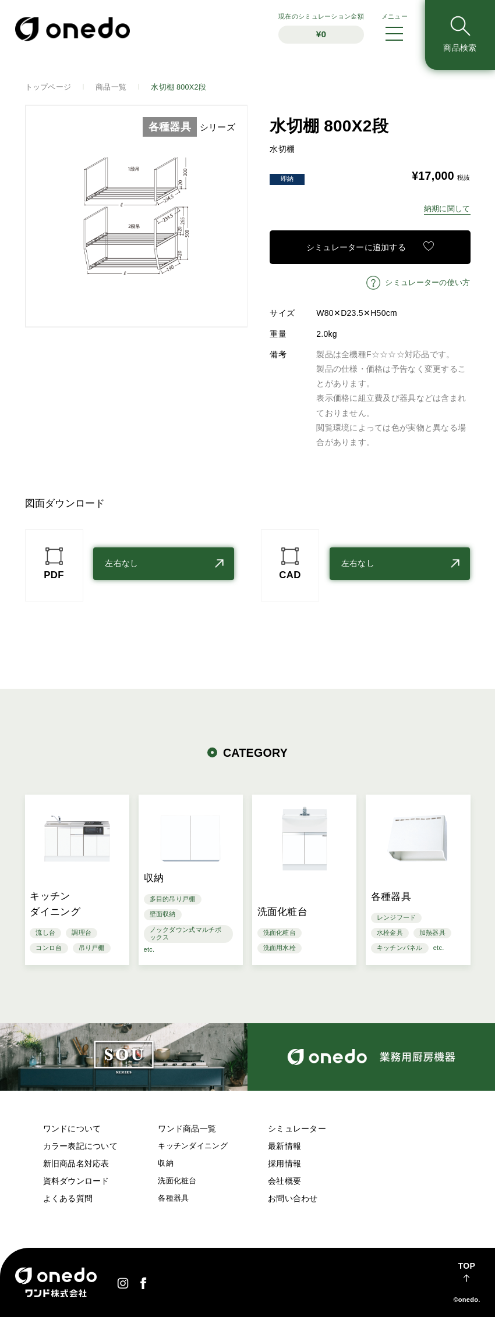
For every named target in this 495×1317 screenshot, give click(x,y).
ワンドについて (72, 1128)
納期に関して (447, 209)
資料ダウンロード (76, 1181)
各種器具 (173, 1198)
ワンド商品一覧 (187, 1128)
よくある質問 (68, 1198)
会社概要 (284, 1181)
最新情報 (284, 1146)
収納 (166, 1163)
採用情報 (284, 1163)
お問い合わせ (293, 1198)
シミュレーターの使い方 (427, 283)
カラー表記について (80, 1146)
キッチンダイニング (193, 1146)
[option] (137, 216)
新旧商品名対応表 (76, 1163)
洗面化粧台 (177, 1181)
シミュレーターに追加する (356, 247)
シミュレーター (297, 1128)
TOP (466, 1265)
